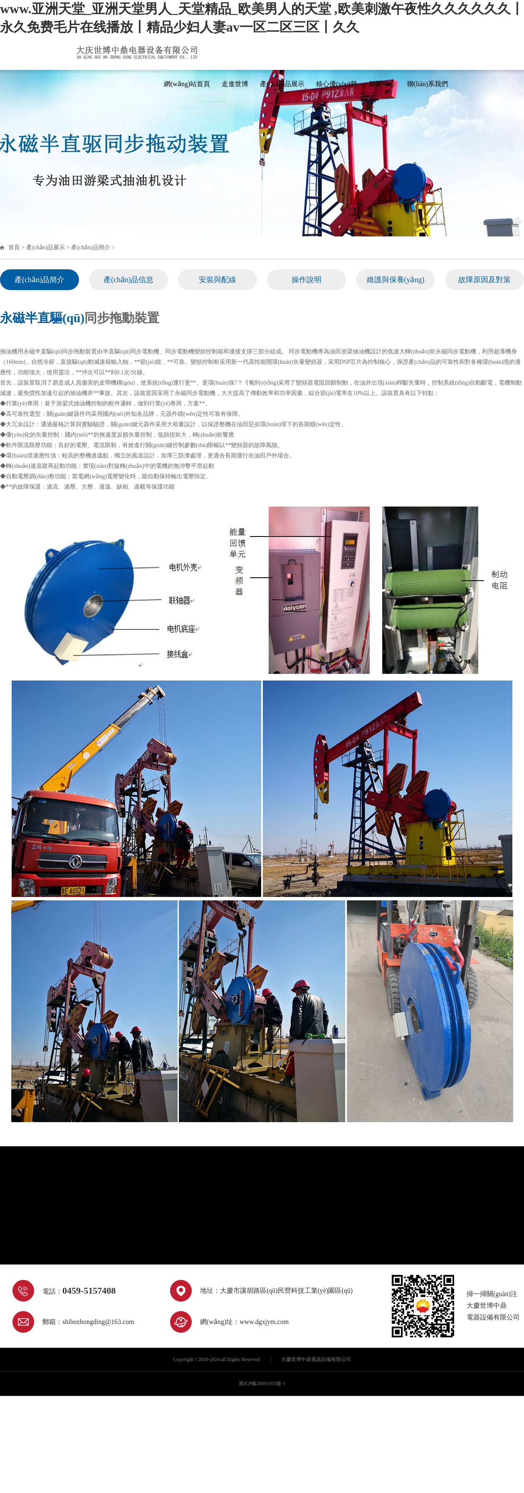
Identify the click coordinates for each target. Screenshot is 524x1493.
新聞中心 (382, 83)
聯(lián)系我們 (427, 83)
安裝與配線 (217, 280)
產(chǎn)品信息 (128, 280)
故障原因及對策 (484, 280)
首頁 (14, 247)
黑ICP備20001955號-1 (262, 1383)
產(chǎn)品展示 (282, 83)
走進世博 (235, 83)
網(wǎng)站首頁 (187, 83)
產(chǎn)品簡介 (90, 247)
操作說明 (306, 280)
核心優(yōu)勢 (336, 83)
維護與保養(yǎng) (396, 280)
